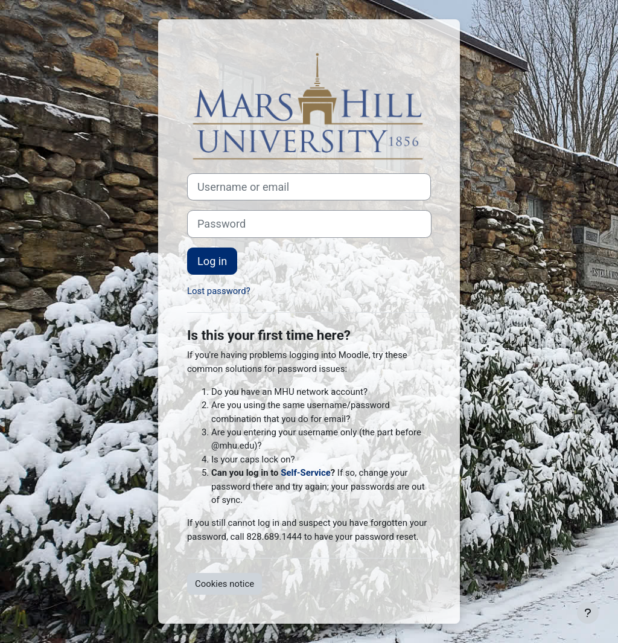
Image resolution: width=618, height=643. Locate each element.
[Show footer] (588, 613)
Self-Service (306, 472)
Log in (212, 261)
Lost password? (218, 291)
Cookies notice (224, 583)
